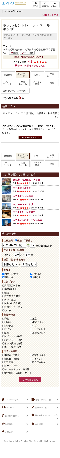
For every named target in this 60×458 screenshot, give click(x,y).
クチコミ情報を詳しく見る (30, 65)
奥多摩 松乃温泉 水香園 (26, 179)
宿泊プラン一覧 (22, 75)
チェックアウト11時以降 (16, 369)
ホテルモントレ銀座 (23, 196)
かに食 (7, 310)
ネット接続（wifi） (13, 347)
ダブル (35, 325)
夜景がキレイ (39, 362)
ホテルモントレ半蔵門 (24, 212)
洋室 (34, 318)
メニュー (55, 4)
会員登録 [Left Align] (44, 4)
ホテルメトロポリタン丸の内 (27, 220)
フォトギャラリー (8, 83)
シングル (8, 325)
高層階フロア (39, 332)
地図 (14, 53)
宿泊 (18, 240)
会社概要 (37, 424)
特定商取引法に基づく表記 (45, 415)
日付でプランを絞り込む (15, 90)
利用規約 (7, 424)
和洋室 (7, 322)
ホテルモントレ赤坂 (23, 204)
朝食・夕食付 (11, 273)
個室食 (40, 355)
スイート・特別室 (13, 336)
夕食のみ (36, 273)
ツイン (7, 329)
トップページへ (10, 399)
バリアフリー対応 (13, 340)
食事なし (36, 277)
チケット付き (11, 365)
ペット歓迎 (10, 299)
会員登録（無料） (41, 407)
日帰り (37, 75)
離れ (6, 332)
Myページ (8, 407)
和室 (6, 318)
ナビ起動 (27, 53)
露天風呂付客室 (12, 285)
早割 (13, 303)
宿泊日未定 (45, 246)
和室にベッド (39, 322)
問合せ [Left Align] (36, 4)
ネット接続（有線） (14, 343)
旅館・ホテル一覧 (41, 399)
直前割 (14, 306)
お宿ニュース (23, 83)
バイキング (37, 358)
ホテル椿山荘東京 (22, 188)
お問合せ (7, 431)
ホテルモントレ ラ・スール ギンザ (28, 27)
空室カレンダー (52, 75)
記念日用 (8, 362)
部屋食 (12, 355)
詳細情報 (8, 75)
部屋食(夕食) (10, 289)
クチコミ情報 (37, 83)
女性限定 (19, 373)
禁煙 (6, 292)
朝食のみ (8, 277)
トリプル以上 (39, 329)
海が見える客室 (12, 296)
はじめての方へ (10, 415)
